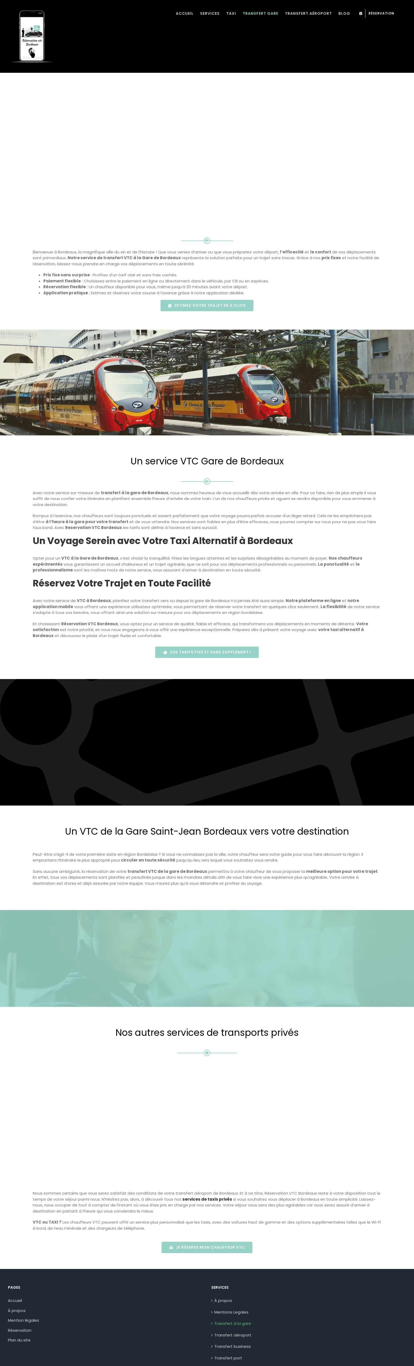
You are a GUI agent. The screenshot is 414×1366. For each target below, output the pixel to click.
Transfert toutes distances (241, 1337)
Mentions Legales (231, 1279)
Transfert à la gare (232, 1291)
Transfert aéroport (232, 1302)
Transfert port (228, 1325)
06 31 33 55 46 (225, 1358)
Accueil (15, 1268)
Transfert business (232, 1314)
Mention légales (23, 1288)
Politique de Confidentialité (35, 1358)
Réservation (19, 1297)
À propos (17, 1278)
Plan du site (19, 1307)
